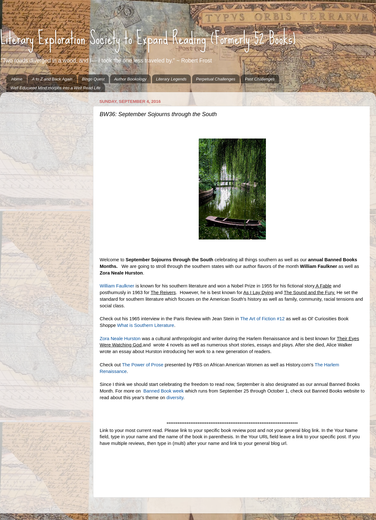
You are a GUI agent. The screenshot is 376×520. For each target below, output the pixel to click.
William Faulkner (117, 285)
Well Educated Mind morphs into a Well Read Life (55, 88)
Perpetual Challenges (215, 79)
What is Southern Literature (145, 325)
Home (16, 79)
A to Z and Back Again (52, 79)
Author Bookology (130, 79)
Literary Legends (171, 79)
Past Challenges (260, 79)
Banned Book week (163, 390)
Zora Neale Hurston (120, 338)
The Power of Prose (142, 364)
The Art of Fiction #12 (262, 318)
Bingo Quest (93, 79)
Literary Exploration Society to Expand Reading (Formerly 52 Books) (148, 38)
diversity (175, 397)
